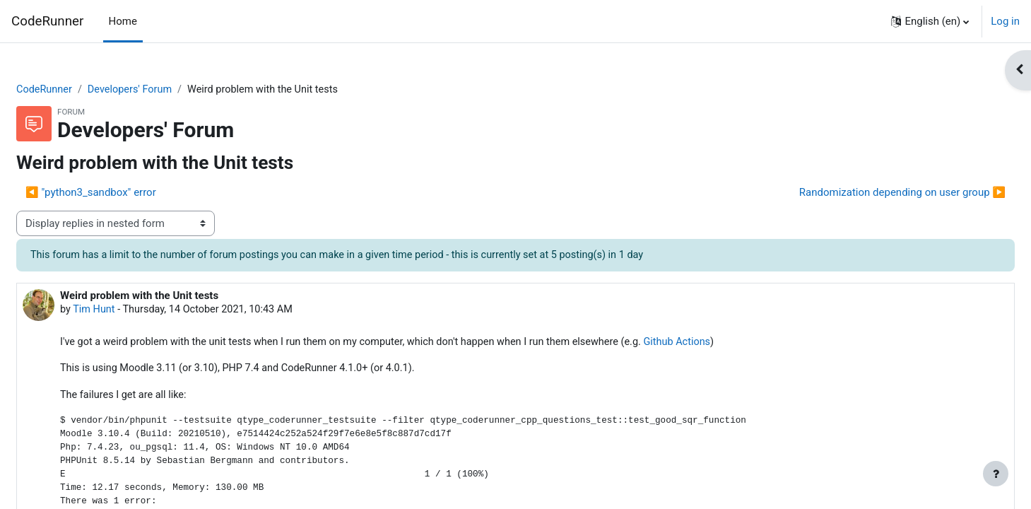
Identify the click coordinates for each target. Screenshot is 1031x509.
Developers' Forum (167, 89)
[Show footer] (995, 473)
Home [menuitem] (123, 21)
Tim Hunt (129, 311)
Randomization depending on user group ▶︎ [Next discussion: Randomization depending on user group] (868, 193)
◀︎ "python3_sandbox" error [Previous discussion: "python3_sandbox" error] (124, 193)
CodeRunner (47, 21)
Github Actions (734, 344)
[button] (930, 21)
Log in (1005, 21)
